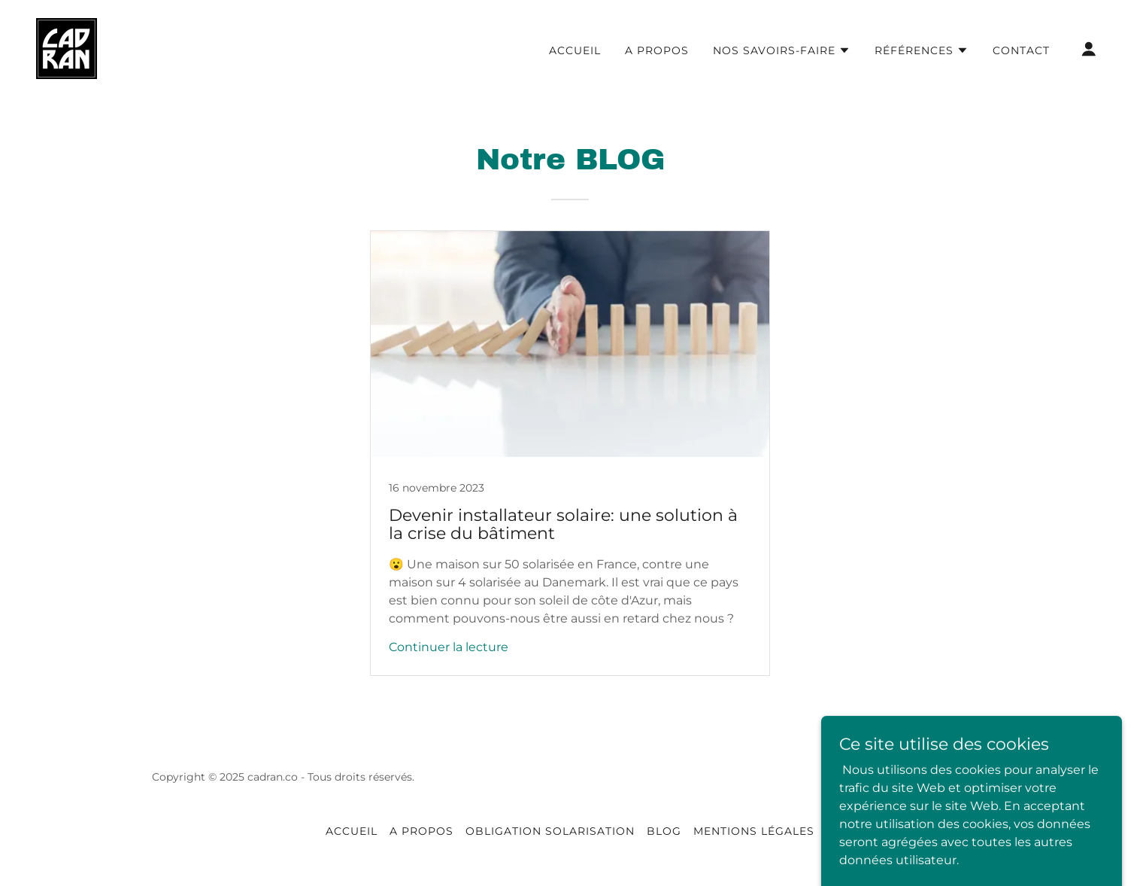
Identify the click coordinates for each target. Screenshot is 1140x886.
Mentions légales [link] (753, 831)
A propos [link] (657, 50)
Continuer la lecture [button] (448, 647)
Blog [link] (664, 831)
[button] (781, 50)
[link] (66, 48)
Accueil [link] (575, 50)
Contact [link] (1021, 50)
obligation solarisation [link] (550, 831)
